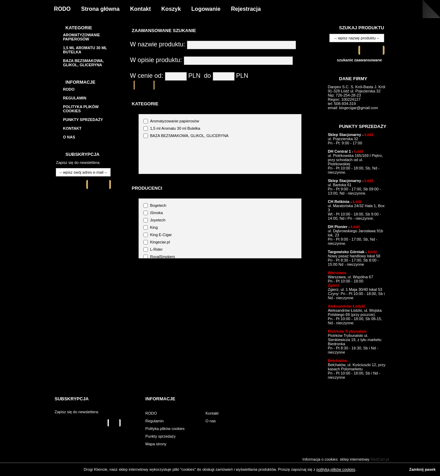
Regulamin (75, 98)
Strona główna (100, 9)
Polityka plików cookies (165, 428)
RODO (62, 9)
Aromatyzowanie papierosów (81, 37)
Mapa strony (156, 444)
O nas (69, 137)
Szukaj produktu (361, 27)
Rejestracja (246, 9)
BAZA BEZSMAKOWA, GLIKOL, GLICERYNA (83, 63)
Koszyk (171, 9)
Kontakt (140, 9)
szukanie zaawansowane (359, 60)
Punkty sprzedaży (83, 120)
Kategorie (79, 27)
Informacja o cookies (320, 459)
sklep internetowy (355, 459)
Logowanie (206, 9)
